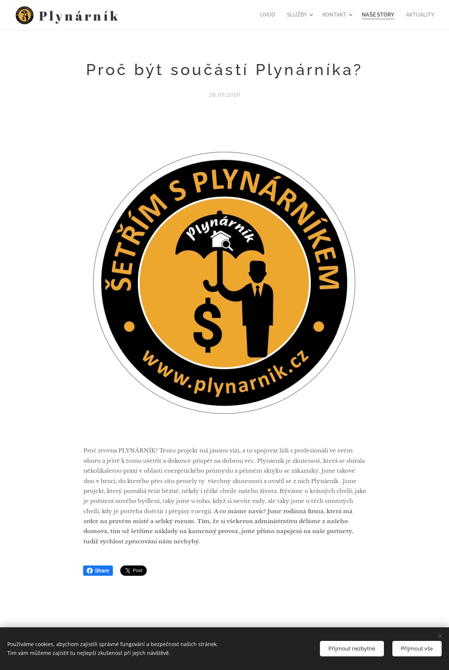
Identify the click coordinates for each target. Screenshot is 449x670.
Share (98, 571)
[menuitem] (278, 15)
